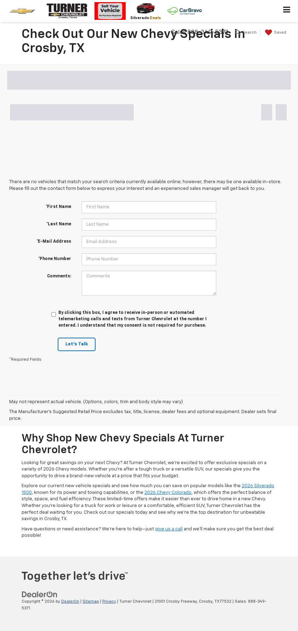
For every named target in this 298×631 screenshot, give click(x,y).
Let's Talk (76, 344)
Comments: (59, 276)
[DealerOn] (40, 594)
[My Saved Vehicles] (274, 32)
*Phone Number (54, 259)
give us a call (169, 529)
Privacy (109, 601)
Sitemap (90, 601)
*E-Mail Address (53, 242)
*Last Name (58, 224)
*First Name (58, 207)
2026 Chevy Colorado (167, 492)
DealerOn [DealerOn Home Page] (70, 601)
